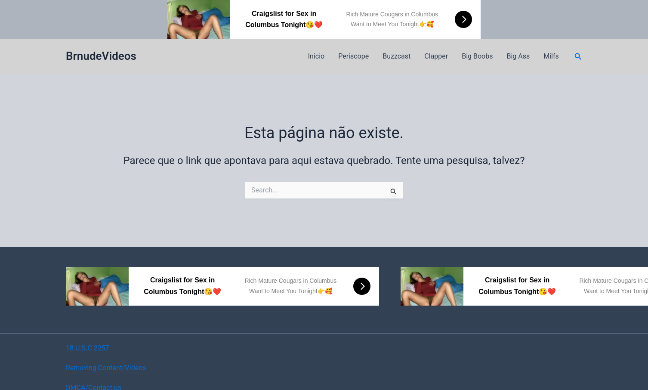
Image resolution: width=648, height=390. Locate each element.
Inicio (316, 56)
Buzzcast (396, 56)
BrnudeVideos (101, 56)
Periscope (353, 56)
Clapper (436, 56)
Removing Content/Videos (106, 368)
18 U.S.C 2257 (87, 348)
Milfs (551, 56)
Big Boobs (477, 56)
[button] (578, 56)
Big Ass (518, 56)
